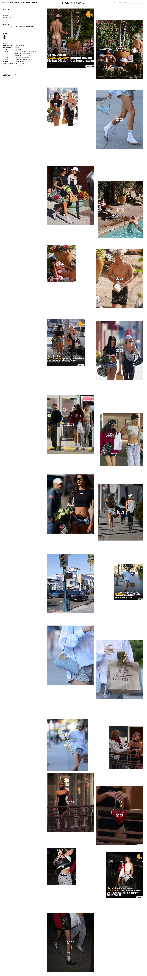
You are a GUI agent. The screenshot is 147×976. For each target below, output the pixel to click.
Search (125, 2)
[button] (4, 3)
